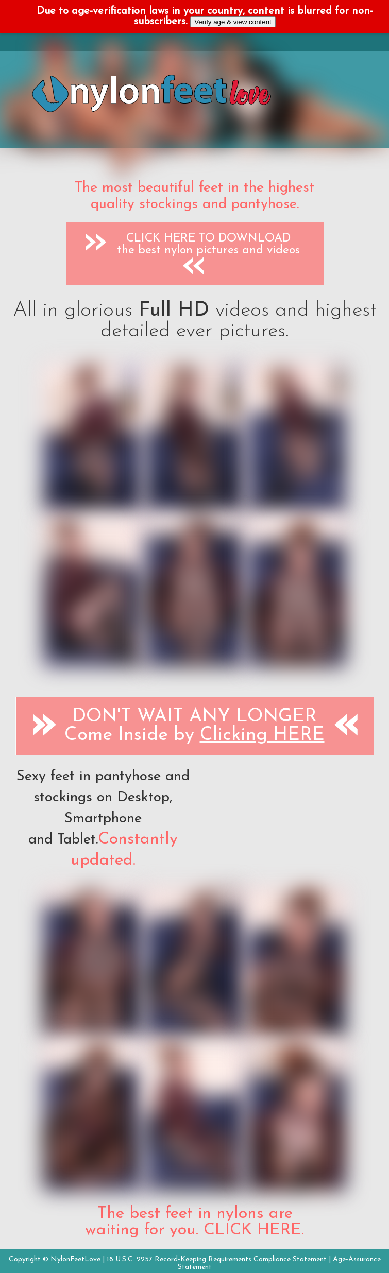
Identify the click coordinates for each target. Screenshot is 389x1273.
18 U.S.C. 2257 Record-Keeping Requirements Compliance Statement (217, 1259)
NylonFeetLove (75, 1259)
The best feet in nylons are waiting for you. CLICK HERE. (194, 1222)
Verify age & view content (233, 22)
